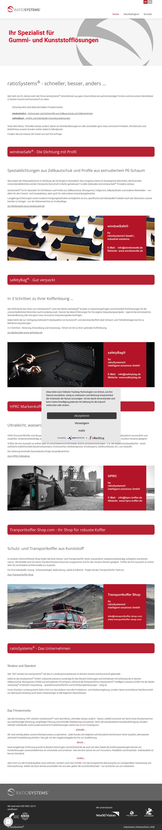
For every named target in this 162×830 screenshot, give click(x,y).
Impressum (129, 827)
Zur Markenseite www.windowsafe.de (25, 206)
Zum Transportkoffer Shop (20, 574)
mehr (81, 430)
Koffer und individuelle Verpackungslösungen (41, 118)
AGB (152, 827)
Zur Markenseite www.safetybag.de (24, 332)
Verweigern (82, 423)
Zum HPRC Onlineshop (18, 456)
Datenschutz (142, 827)
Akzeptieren (81, 415)
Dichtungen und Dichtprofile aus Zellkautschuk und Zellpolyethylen (52, 113)
